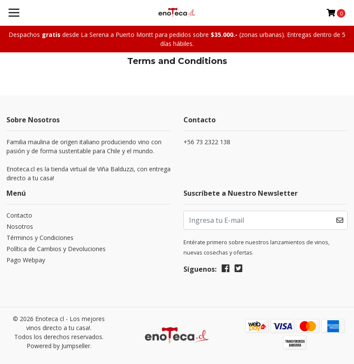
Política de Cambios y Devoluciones (56, 249)
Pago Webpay (25, 260)
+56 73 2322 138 (206, 142)
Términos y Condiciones (39, 238)
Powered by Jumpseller (58, 346)
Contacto (19, 215)
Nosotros (19, 226)
